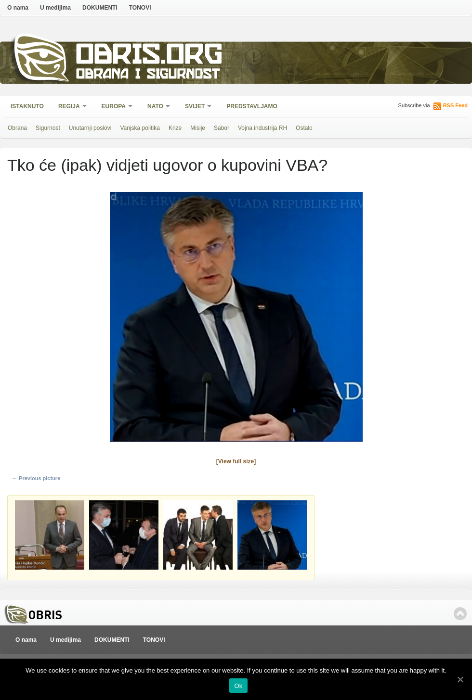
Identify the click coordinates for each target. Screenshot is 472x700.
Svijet (195, 107)
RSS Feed (455, 105)
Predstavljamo (251, 106)
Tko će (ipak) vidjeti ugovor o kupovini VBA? (167, 165)
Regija (69, 107)
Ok (238, 685)
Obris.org (149, 56)
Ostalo (304, 128)
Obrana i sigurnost (147, 75)
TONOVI (140, 7)
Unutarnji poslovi (90, 128)
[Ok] (460, 679)
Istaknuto (27, 106)
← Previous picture (36, 478)
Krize (175, 128)
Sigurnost (48, 128)
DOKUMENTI (100, 7)
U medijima (55, 7)
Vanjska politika (140, 128)
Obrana (17, 128)
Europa (114, 107)
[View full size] (236, 461)
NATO (155, 107)
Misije (197, 128)
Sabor (221, 128)
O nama (17, 7)
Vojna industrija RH (262, 128)
